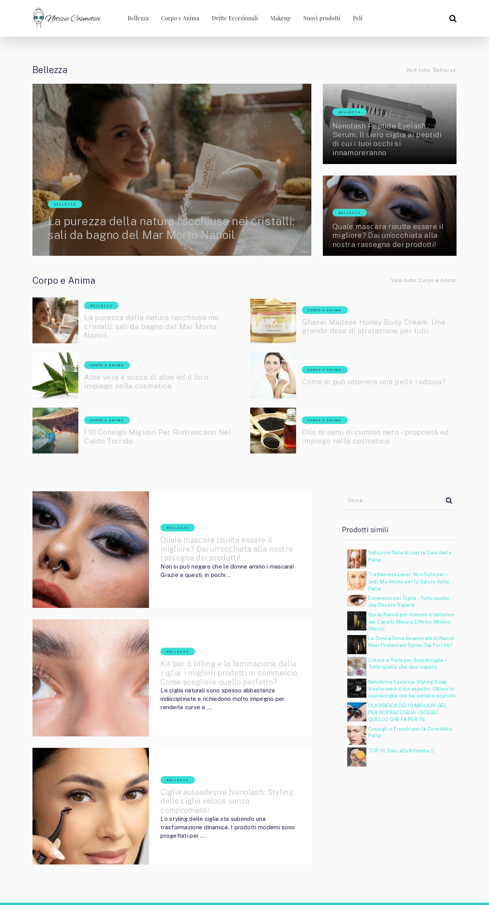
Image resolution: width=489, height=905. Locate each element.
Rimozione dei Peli (373, 886)
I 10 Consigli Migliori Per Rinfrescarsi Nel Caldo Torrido (159, 436)
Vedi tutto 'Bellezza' (431, 70)
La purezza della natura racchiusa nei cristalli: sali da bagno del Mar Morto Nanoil (157, 220)
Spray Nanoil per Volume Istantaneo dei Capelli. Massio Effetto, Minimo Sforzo (411, 621)
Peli (358, 18)
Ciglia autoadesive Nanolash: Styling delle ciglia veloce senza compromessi (214, 743)
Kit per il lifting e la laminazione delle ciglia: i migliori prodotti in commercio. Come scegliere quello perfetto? (218, 639)
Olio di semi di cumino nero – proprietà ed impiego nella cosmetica (377, 436)
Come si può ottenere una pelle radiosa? (376, 381)
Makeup (280, 18)
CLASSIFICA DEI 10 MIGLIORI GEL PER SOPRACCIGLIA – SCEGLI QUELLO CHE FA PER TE (407, 712)
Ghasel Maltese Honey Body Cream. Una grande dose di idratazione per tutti (376, 326)
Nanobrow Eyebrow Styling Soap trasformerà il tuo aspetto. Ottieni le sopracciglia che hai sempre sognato (412, 689)
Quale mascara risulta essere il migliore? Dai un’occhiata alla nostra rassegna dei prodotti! (388, 235)
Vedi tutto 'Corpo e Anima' (424, 280)
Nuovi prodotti (322, 18)
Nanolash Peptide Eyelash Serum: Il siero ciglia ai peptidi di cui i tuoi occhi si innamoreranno (388, 138)
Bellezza (136, 18)
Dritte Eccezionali (234, 18)
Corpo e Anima (179, 18)
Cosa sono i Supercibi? (430, 886)
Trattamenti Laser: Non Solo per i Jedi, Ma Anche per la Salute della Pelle (408, 581)
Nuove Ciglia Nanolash (317, 886)
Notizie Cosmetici (78, 859)
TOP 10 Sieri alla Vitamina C (401, 751)
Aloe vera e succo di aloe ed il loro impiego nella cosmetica (148, 381)
